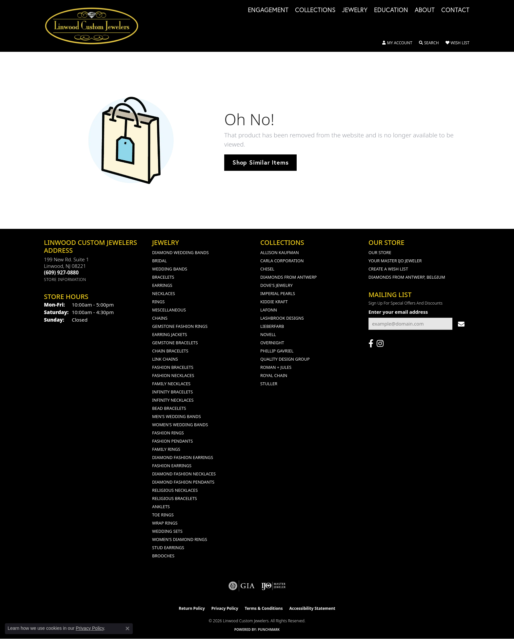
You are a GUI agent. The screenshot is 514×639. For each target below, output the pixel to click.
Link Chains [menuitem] (165, 359)
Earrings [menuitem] (162, 285)
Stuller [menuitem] (268, 384)
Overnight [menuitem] (272, 343)
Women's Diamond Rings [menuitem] (179, 539)
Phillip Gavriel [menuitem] (276, 351)
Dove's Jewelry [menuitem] (276, 285)
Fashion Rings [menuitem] (168, 433)
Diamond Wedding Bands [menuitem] (180, 252)
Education (391, 10)
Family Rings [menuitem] (166, 449)
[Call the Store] (61, 272)
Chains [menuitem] (160, 318)
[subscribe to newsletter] (461, 324)
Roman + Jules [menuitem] (275, 367)
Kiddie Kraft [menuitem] (274, 302)
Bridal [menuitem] (159, 261)
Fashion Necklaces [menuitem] (173, 375)
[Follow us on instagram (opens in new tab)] (380, 344)
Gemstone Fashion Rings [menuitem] (180, 326)
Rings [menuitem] (158, 302)
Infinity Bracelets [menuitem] (172, 392)
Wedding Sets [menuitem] (167, 531)
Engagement (268, 10)
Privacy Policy (224, 608)
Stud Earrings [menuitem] (168, 547)
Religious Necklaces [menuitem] (175, 490)
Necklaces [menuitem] (163, 293)
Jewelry (354, 10)
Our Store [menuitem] (379, 252)
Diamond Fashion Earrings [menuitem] (182, 457)
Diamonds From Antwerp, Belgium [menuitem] (406, 277)
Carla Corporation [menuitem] (282, 261)
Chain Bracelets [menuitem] (170, 351)
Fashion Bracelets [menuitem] (172, 367)
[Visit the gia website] (241, 586)
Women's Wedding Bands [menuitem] (180, 425)
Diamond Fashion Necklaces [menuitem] (184, 474)
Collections (315, 10)
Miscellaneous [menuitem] (169, 310)
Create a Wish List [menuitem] (388, 269)
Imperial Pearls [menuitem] (277, 293)
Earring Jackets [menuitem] (169, 334)
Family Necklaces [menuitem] (171, 384)
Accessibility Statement (312, 608)
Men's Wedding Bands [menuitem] (176, 416)
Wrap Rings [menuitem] (164, 523)
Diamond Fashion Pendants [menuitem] (183, 482)
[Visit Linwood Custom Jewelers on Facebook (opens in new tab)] (370, 344)
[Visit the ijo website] (273, 586)
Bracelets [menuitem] (163, 277)
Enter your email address (398, 312)
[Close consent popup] (127, 628)
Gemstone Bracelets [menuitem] (175, 343)
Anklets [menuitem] (161, 506)
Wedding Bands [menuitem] (169, 269)
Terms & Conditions (264, 608)
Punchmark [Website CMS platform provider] (269, 629)
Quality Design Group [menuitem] (285, 359)
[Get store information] (65, 279)
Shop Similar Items (260, 162)
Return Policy (192, 608)
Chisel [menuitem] (267, 269)
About (425, 10)
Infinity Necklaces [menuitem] (173, 400)
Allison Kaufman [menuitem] (279, 252)
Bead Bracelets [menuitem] (169, 408)
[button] (397, 43)
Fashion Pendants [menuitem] (172, 441)
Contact (455, 10)
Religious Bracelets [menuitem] (174, 498)
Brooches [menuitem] (163, 556)
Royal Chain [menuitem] (273, 375)
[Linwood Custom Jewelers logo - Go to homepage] (95, 26)
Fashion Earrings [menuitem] (171, 466)
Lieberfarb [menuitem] (272, 326)
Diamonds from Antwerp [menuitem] (288, 277)
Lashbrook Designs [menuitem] (282, 318)
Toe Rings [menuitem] (163, 515)
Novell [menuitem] (268, 334)
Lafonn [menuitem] (268, 310)
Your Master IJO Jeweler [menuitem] (395, 261)
